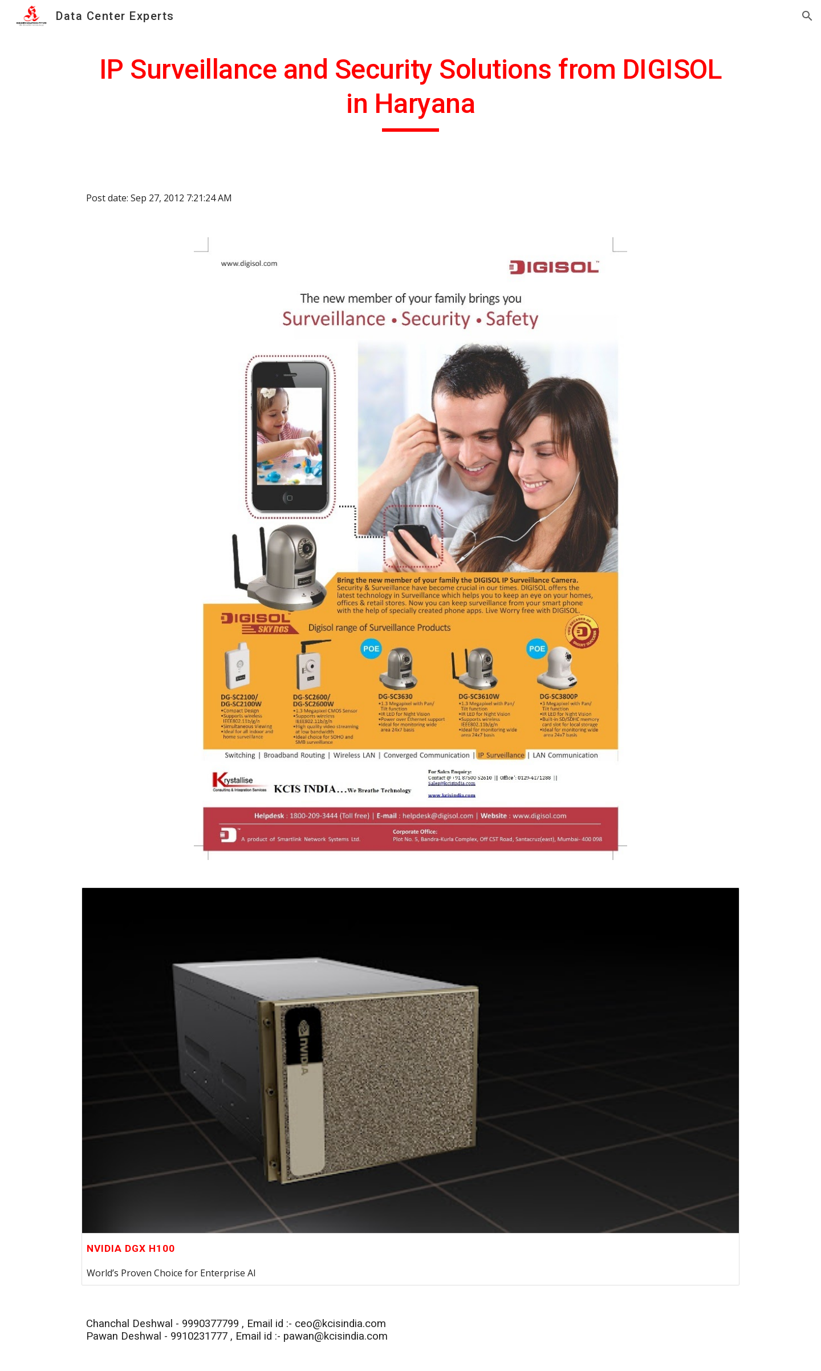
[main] (410, 92)
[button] (807, 16)
